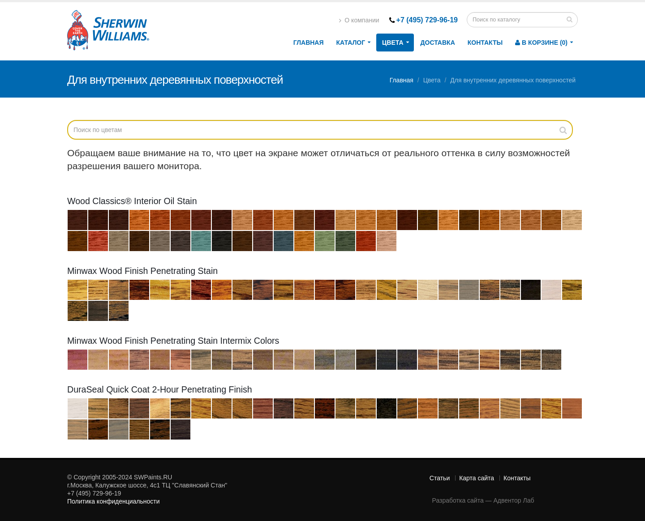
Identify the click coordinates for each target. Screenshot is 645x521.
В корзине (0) (541, 42)
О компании (359, 20)
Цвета (392, 42)
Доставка (438, 42)
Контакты (485, 42)
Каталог (351, 42)
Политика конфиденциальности (113, 501)
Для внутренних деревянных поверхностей (513, 80)
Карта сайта (476, 478)
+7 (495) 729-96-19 (427, 20)
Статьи (440, 478)
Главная (308, 42)
